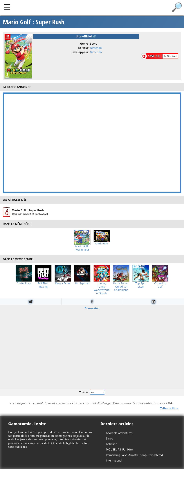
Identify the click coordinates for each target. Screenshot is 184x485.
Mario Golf (101, 243)
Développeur (80, 52)
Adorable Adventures (119, 433)
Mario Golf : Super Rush (33, 22)
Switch (154, 56)
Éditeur (83, 48)
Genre (84, 43)
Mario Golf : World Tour (82, 248)
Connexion (92, 308)
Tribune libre (169, 408)
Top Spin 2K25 (140, 285)
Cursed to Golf (160, 285)
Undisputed (82, 283)
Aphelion (111, 444)
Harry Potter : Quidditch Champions (121, 287)
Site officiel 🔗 (86, 36)
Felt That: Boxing (43, 285)
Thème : (92, 392)
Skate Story (24, 283)
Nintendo (96, 48)
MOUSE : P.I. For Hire (119, 449)
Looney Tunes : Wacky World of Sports (102, 288)
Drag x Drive (62, 283)
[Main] (7, 7)
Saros (109, 438)
